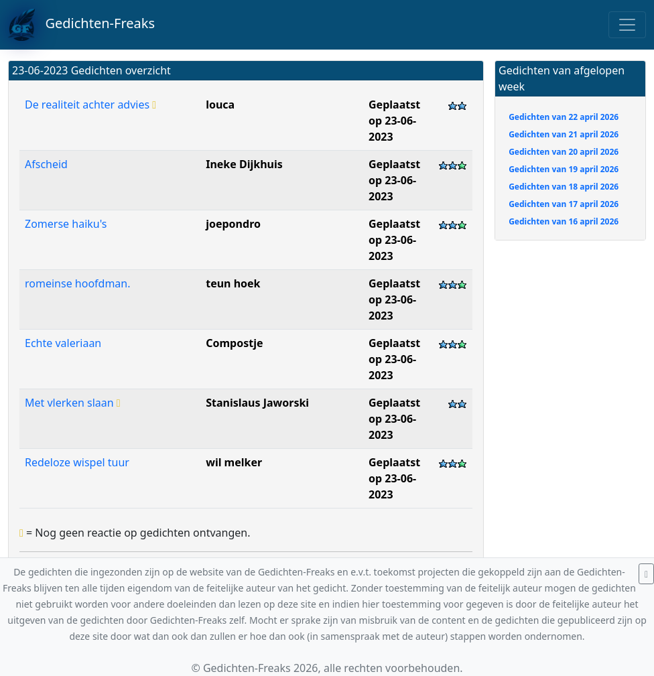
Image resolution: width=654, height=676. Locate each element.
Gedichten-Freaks (81, 25)
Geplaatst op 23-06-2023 (394, 120)
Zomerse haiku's (66, 223)
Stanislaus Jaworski (257, 402)
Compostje (234, 343)
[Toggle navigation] (627, 24)
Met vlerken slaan (73, 402)
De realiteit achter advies (90, 104)
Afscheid (46, 164)
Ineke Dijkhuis (244, 164)
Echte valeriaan (63, 343)
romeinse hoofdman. (78, 283)
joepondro (233, 223)
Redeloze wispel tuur (77, 462)
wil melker (234, 462)
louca (220, 104)
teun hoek (233, 283)
